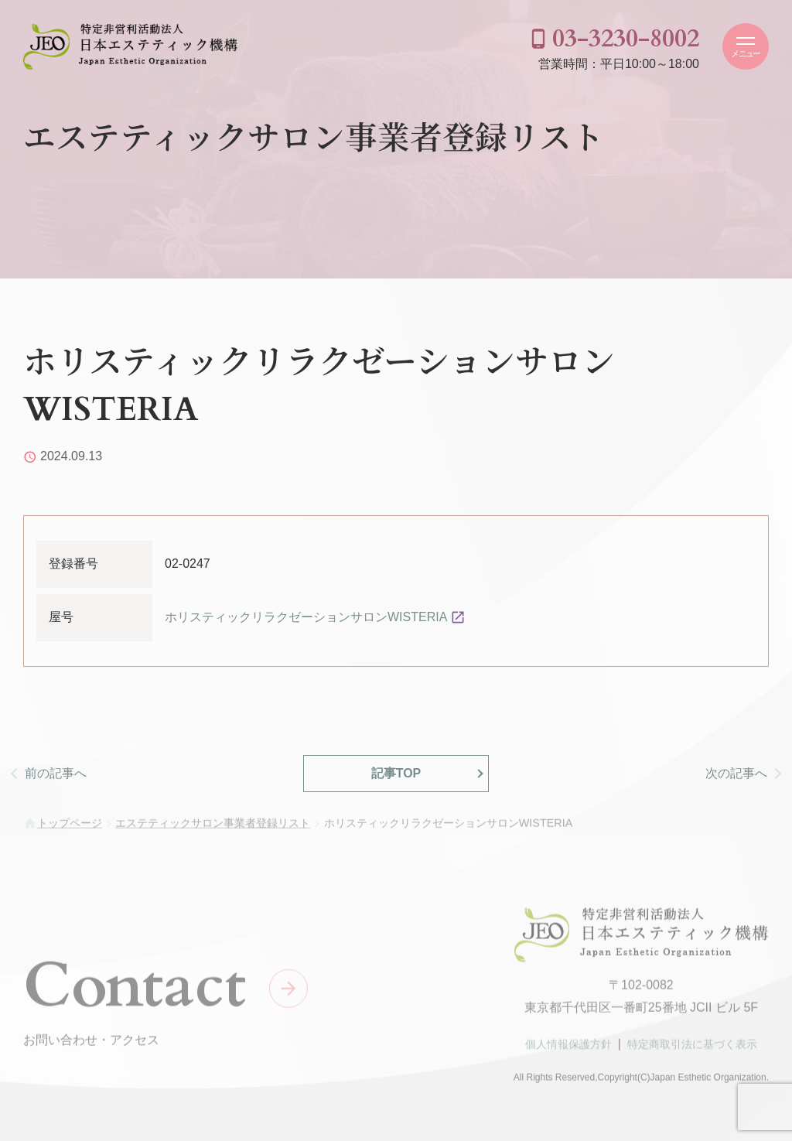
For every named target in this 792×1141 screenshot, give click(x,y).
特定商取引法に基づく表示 (692, 1046)
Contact (134, 988)
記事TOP (396, 773)
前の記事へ (56, 773)
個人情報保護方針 (568, 1046)
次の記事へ (736, 773)
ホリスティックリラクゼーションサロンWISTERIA (306, 616)
